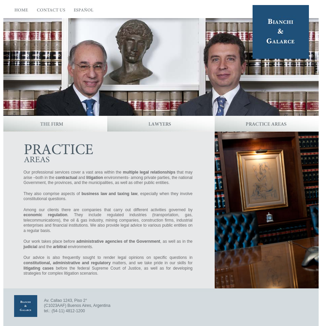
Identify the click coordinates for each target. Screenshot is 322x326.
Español (84, 11)
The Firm (55, 124)
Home (21, 11)
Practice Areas (267, 124)
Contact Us (51, 11)
